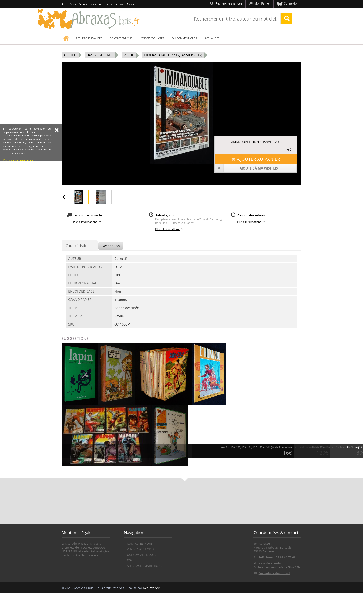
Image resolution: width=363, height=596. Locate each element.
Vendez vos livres (152, 38)
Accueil (70, 55)
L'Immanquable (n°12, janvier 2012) (173, 55)
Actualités (212, 38)
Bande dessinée (100, 55)
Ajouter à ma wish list (247, 168)
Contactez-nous (121, 38)
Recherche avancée (89, 38)
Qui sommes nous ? (184, 38)
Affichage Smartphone (144, 566)
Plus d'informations (88, 221)
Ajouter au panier (255, 159)
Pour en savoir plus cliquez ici (20, 185)
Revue (129, 55)
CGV (129, 560)
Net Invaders (152, 588)
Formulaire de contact (274, 573)
